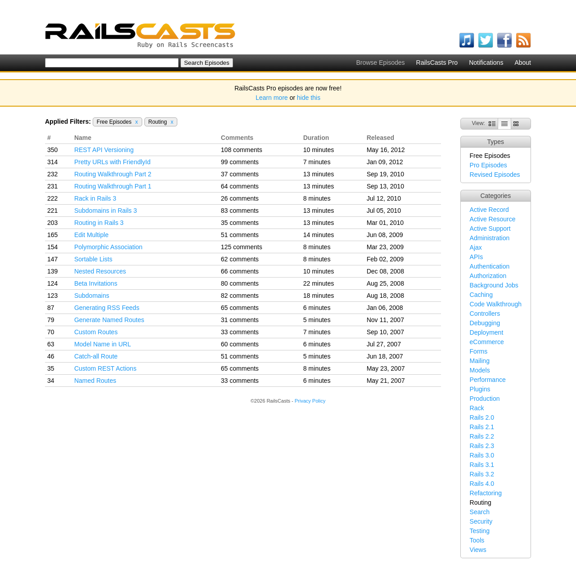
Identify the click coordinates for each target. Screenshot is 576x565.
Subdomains (91, 295)
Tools (477, 540)
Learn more (272, 97)
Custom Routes (95, 332)
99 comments (240, 162)
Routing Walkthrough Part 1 (112, 186)
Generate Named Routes (109, 319)
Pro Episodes (488, 165)
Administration (490, 238)
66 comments (240, 271)
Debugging (485, 323)
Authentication (490, 266)
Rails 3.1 (482, 464)
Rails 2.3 (482, 445)
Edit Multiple (91, 234)
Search (480, 512)
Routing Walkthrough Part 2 (112, 174)
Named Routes (95, 380)
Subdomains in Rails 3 (105, 210)
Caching (481, 294)
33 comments (240, 332)
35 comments (240, 222)
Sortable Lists (93, 259)
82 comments (240, 295)
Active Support (490, 228)
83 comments (240, 210)
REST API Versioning (104, 149)
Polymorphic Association (108, 247)
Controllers (485, 313)
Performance (488, 379)
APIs (476, 256)
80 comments (240, 283)
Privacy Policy (310, 401)
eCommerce (487, 341)
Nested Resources (100, 271)
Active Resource (493, 219)
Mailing (480, 360)
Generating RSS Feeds (107, 307)
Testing (480, 530)
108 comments (241, 149)
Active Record (489, 209)
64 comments (240, 186)
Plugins (480, 389)
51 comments (240, 234)
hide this (308, 97)
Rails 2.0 (482, 417)
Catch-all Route (96, 356)
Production (485, 398)
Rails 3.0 (482, 455)
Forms (479, 351)
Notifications (486, 62)
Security (481, 521)
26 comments (240, 198)
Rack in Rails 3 (95, 198)
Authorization (488, 275)
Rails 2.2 (482, 436)
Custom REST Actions (105, 368)
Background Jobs (494, 285)
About (522, 62)
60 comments (240, 344)
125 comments (241, 247)
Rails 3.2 (482, 474)
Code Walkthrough (496, 304)
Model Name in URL (102, 344)
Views (478, 549)
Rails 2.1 (482, 426)
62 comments (240, 259)
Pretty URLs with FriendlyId (112, 162)
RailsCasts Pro (437, 62)
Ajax (476, 247)
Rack (477, 408)
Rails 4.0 (482, 483)
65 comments (240, 307)
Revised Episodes (495, 174)
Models (480, 370)
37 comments (240, 174)
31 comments (240, 319)
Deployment (487, 332)
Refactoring (486, 493)
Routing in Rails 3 (99, 222)
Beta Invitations (95, 283)
